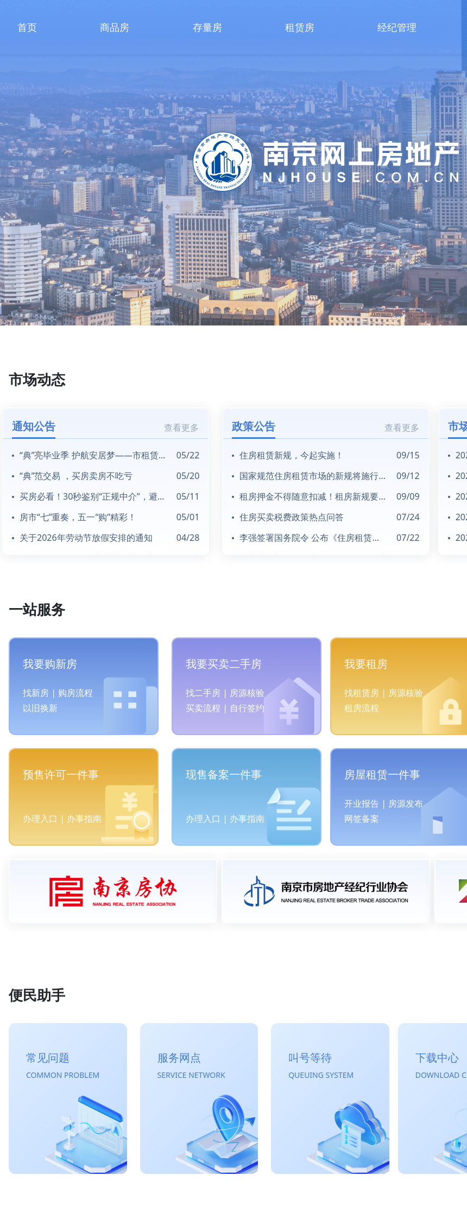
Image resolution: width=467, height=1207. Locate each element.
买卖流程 (203, 708)
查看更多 (181, 427)
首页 (27, 27)
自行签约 (247, 708)
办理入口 (40, 819)
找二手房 (203, 693)
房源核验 (247, 693)
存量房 (207, 27)
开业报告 (361, 803)
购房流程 (75, 693)
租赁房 (299, 27)
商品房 (114, 27)
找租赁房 (361, 693)
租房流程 (361, 708)
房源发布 (405, 803)
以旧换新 (40, 708)
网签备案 (361, 819)
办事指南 (84, 819)
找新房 (36, 693)
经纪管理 (396, 27)
